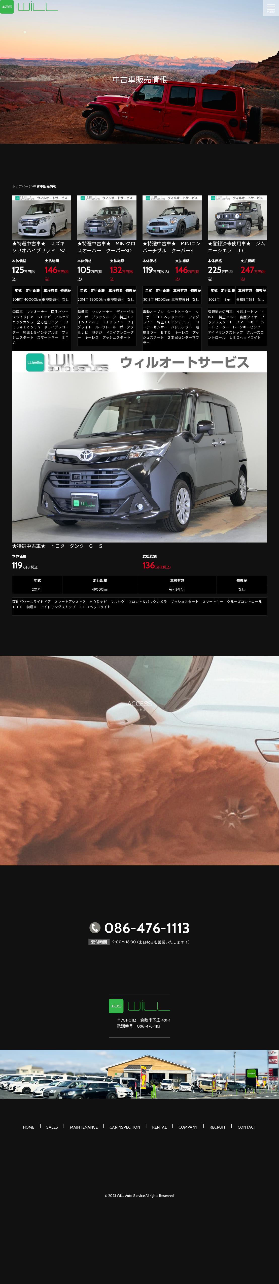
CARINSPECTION (126, 1125)
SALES (60, 1125)
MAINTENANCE (88, 1125)
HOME (40, 1125)
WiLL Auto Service (131, 1192)
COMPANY (183, 1125)
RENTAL (158, 1125)
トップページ (22, 186)
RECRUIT (210, 1125)
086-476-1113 (148, 1026)
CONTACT (236, 1125)
